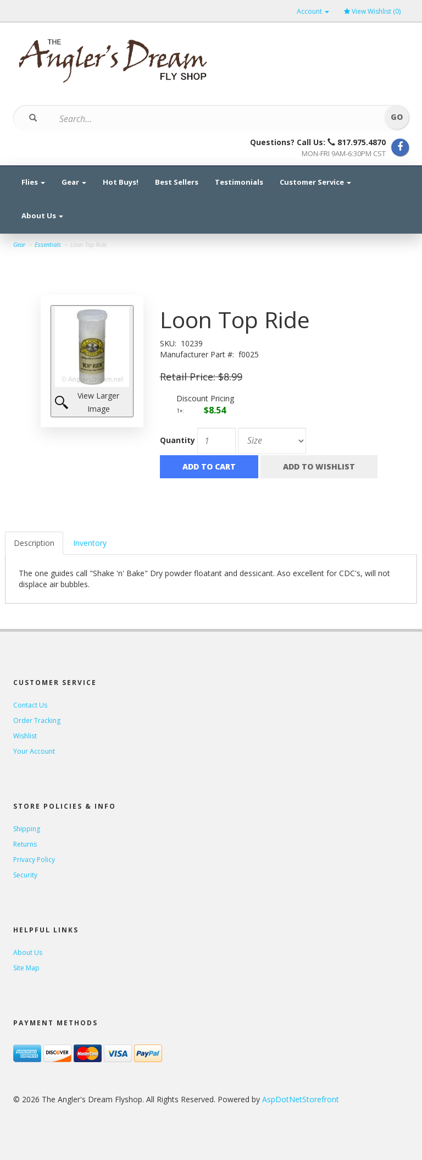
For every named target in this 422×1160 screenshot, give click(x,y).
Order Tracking (36, 720)
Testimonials (239, 182)
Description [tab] (34, 543)
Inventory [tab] (90, 543)
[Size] (272, 441)
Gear (74, 182)
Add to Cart (209, 466)
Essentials (48, 244)
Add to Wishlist (319, 466)
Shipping (26, 828)
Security (25, 875)
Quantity (177, 440)
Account (313, 11)
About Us (42, 215)
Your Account (34, 751)
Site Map (26, 968)
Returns (25, 844)
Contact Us (30, 705)
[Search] (204, 118)
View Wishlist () (372, 11)
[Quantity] (216, 441)
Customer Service (315, 182)
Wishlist (25, 736)
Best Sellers (176, 182)
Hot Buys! (120, 182)
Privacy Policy (34, 859)
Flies (33, 182)
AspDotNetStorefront (300, 1099)
